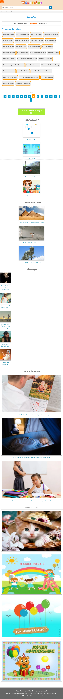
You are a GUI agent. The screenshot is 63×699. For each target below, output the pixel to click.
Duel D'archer (31, 157)
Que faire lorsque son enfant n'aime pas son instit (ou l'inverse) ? (31, 500)
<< (5, 96)
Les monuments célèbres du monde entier (31, 222)
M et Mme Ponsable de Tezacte (41, 71)
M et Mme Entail (47, 46)
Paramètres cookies (47, 696)
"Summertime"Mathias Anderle (6, 306)
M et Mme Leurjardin (45, 59)
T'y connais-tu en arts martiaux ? (31, 241)
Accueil (2, 12)
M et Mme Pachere (23, 71)
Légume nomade (8, 40)
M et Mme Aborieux (37, 40)
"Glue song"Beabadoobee (6, 344)
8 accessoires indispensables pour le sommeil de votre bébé (31, 456)
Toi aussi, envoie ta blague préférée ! (31, 111)
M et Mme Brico (50, 40)
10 (46, 96)
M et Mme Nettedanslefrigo (50, 65)
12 (55, 96)
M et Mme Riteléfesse (10, 77)
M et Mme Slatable (47, 77)
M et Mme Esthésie (9, 52)
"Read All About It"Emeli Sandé (6, 286)
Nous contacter (26, 696)
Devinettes (34, 23)
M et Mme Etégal (22, 52)
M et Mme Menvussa (32, 65)
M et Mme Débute (34, 46)
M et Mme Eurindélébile (38, 52)
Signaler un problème (36, 696)
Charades (43, 23)
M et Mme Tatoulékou (23, 83)
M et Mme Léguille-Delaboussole (13, 65)
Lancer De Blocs (31, 138)
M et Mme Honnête (9, 59)
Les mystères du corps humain (31, 261)
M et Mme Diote (21, 46)
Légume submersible (22, 40)
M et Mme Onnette (9, 71)
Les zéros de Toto (8, 34)
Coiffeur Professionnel (31, 195)
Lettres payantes (36, 34)
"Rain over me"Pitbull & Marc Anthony (6, 325)
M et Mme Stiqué (8, 83)
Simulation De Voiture (31, 176)
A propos (13, 696)
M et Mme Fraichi (53, 52)
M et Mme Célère (8, 46)
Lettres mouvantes (22, 34)
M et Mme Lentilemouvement (27, 59)
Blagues (8, 12)
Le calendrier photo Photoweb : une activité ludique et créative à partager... (31, 414)
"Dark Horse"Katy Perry (6, 362)
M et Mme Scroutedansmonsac (29, 77)
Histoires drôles (21, 23)
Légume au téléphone (51, 34)
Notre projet (19, 696)
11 (51, 96)
